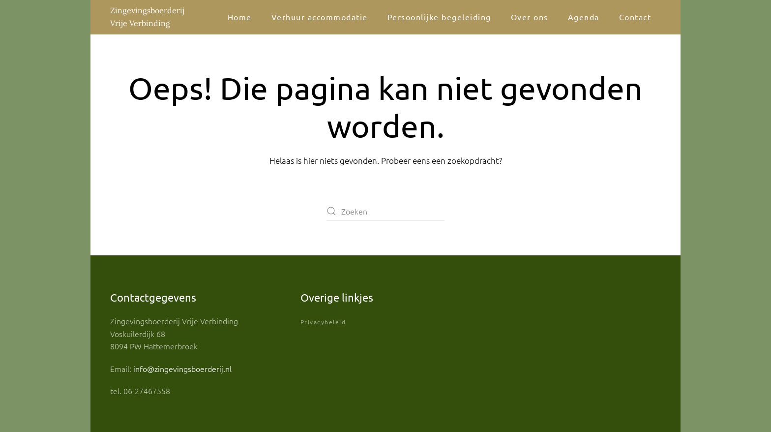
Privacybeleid (323, 322)
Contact (635, 17)
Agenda (583, 17)
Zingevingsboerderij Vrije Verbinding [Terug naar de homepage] (147, 16)
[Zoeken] (385, 211)
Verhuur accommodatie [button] (319, 17)
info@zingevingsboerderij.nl (182, 368)
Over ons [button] (529, 17)
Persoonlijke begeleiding (439, 17)
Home (240, 17)
